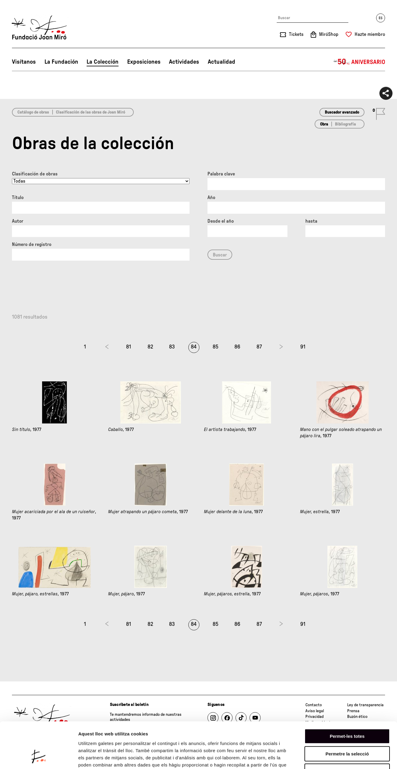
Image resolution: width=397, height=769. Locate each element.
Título (18, 197)
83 (172, 347)
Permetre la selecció (347, 713)
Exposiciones (144, 62)
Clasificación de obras (35, 174)
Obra (324, 124)
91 (302, 347)
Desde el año (220, 221)
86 (237, 347)
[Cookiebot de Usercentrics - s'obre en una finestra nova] (39, 757)
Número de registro (31, 244)
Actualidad (221, 62)
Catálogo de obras (33, 112)
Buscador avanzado (342, 112)
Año (211, 197)
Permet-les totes (347, 695)
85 (215, 347)
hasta (311, 221)
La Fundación (61, 62)
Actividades (184, 62)
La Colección (103, 62)
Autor (17, 221)
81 (128, 347)
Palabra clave (221, 174)
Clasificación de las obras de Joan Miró (90, 112)
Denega (347, 730)
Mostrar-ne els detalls (343, 757)
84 (194, 347)
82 (150, 347)
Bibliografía (345, 124)
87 (259, 347)
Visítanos (24, 62)
